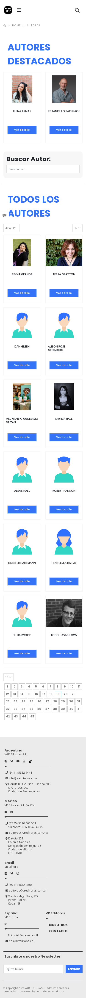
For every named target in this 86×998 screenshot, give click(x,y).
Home (16, 25)
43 (16, 716)
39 (63, 709)
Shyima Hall (63, 419)
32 (8, 709)
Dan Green (22, 346)
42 (8, 716)
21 (73, 694)
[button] (77, 11)
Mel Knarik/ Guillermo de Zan (22, 420)
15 (29, 694)
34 (23, 709)
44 (24, 716)
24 (23, 701)
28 (55, 701)
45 (32, 716)
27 (47, 701)
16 (36, 694)
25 (31, 701)
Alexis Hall (22, 491)
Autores (33, 25)
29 (63, 701)
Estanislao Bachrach (64, 111)
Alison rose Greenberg (57, 348)
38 (55, 709)
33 (15, 709)
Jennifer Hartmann (22, 563)
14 (21, 694)
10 (71, 686)
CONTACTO (58, 931)
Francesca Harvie (64, 563)
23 (15, 701)
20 (65, 694)
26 (39, 701)
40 (71, 709)
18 (50, 694)
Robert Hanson (64, 491)
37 (47, 709)
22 (8, 701)
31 (78, 701)
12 (7, 694)
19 (58, 693)
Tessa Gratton (64, 274)
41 (78, 709)
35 (31, 709)
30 (71, 701)
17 (43, 694)
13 (14, 694)
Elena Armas (22, 111)
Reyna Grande (22, 274)
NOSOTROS (58, 925)
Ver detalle (22, 130)
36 (39, 709)
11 (79, 686)
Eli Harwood (22, 635)
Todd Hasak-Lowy (63, 635)
